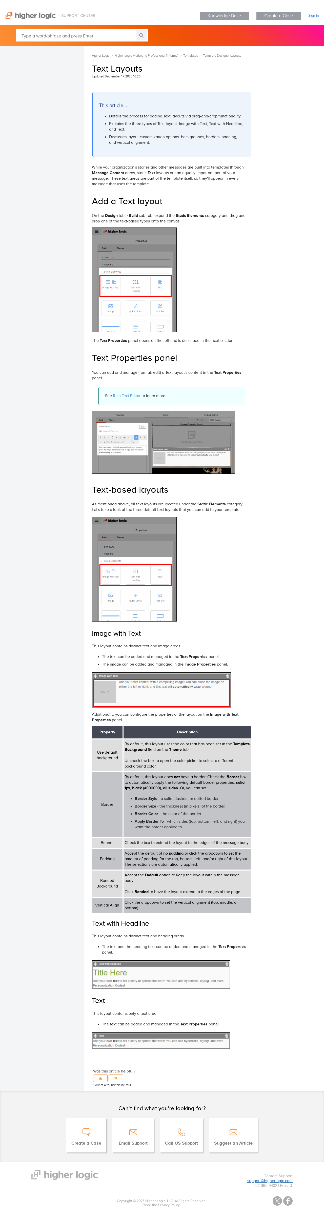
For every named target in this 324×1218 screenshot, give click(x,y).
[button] (100, 1078)
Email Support (133, 1143)
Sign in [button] (313, 16)
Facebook (288, 1201)
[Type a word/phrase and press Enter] (82, 35)
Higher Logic (100, 56)
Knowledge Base (224, 15)
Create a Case (278, 15)
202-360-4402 (265, 1185)
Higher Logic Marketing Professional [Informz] (146, 56)
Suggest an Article (233, 1143)
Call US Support (181, 1143)
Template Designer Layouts (222, 56)
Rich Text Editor (126, 396)
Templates (190, 56)
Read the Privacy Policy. (161, 1205)
